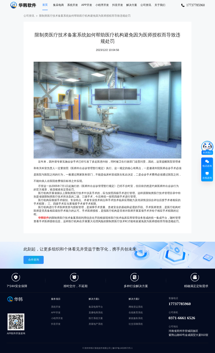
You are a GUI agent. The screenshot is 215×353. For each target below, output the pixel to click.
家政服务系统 (136, 318)
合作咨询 (33, 259)
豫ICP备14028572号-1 (122, 348)
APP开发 (86, 5)
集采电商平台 (96, 306)
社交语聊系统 (136, 324)
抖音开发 (117, 5)
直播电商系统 (96, 312)
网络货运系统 (136, 306)
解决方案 (131, 5)
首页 (45, 4)
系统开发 (72, 5)
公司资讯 (145, 5)
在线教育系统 (136, 312)
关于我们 (160, 5)
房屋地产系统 (96, 324)
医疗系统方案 (96, 318)
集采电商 (58, 5)
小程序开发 (102, 5)
